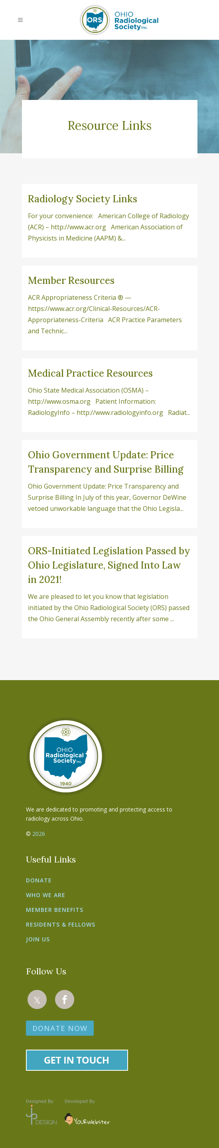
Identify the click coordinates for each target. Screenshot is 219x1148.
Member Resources (71, 280)
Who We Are (45, 895)
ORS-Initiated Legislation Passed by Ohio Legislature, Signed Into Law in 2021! (109, 565)
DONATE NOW (59, 1028)
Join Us (38, 939)
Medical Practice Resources (90, 373)
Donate (39, 880)
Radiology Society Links (82, 199)
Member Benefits (54, 909)
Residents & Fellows (60, 924)
